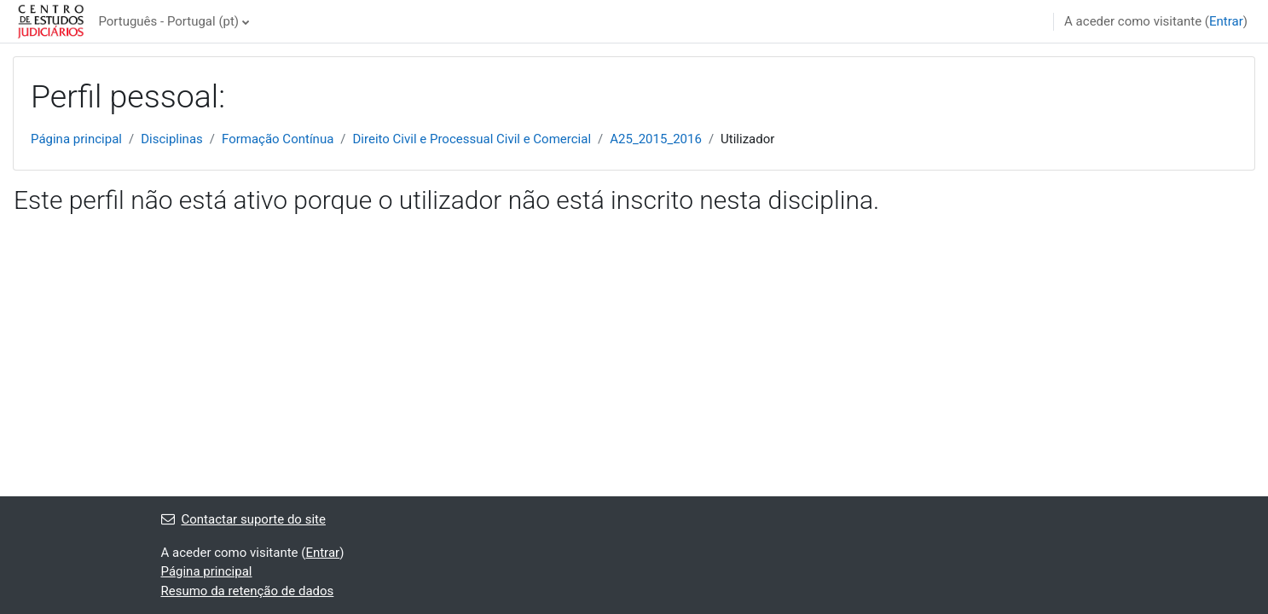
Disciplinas (172, 139)
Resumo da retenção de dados (247, 591)
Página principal (76, 139)
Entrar (1226, 21)
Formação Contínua (277, 139)
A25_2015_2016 (656, 139)
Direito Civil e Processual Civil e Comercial (472, 139)
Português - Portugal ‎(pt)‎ (168, 21)
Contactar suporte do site (243, 519)
